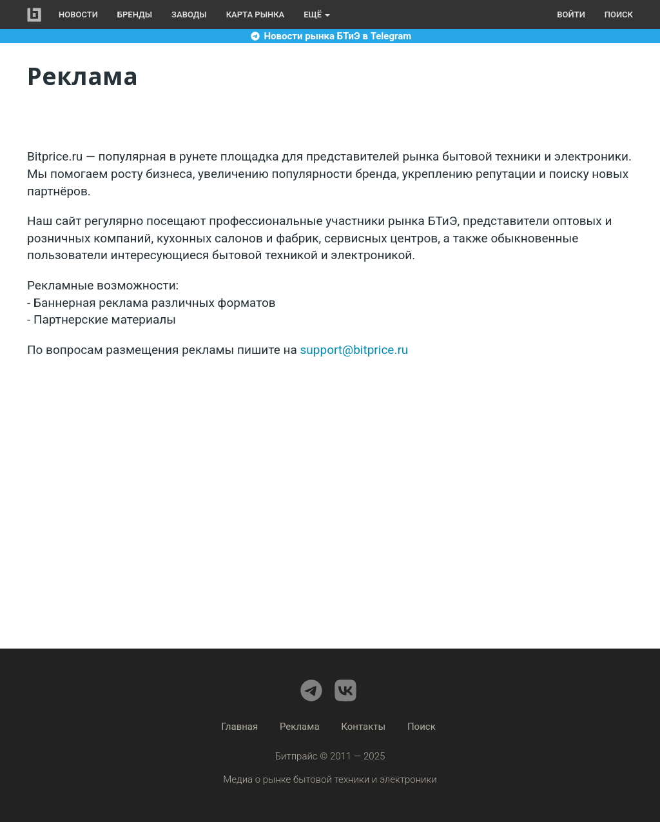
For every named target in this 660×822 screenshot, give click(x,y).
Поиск (619, 14)
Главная (239, 726)
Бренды (134, 14)
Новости (78, 14)
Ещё (317, 14)
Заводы (189, 14)
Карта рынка (255, 14)
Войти (571, 14)
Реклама (300, 726)
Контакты (363, 726)
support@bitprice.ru (354, 349)
